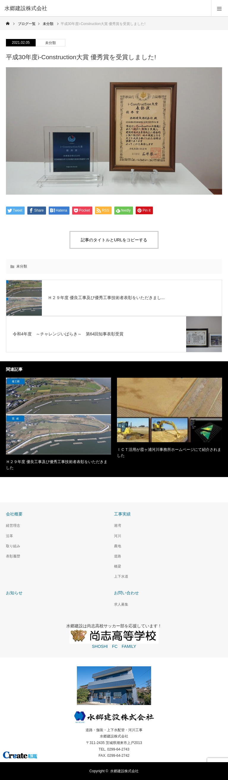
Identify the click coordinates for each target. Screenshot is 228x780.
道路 (117, 556)
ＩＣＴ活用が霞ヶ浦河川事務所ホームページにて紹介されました (169, 452)
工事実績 (122, 514)
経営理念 (13, 525)
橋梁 (117, 566)
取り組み (13, 546)
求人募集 (121, 604)
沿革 (9, 536)
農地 (117, 546)
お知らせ (14, 592)
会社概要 (14, 514)
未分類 (50, 43)
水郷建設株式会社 (124, 771)
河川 (117, 536)
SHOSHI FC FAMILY (114, 646)
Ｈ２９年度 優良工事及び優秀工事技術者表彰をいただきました (56, 464)
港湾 (117, 525)
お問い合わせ (126, 592)
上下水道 (121, 576)
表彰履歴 (13, 556)
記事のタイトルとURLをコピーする (114, 239)
